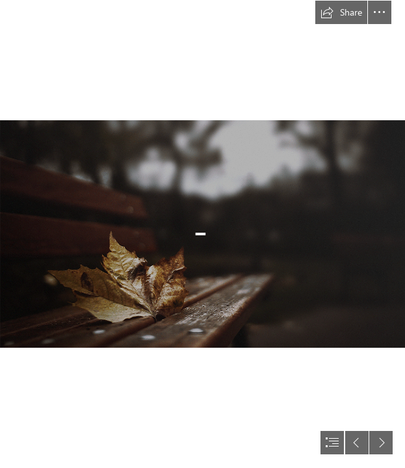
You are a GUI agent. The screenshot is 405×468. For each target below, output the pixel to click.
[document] (202, 234)
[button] (341, 12)
